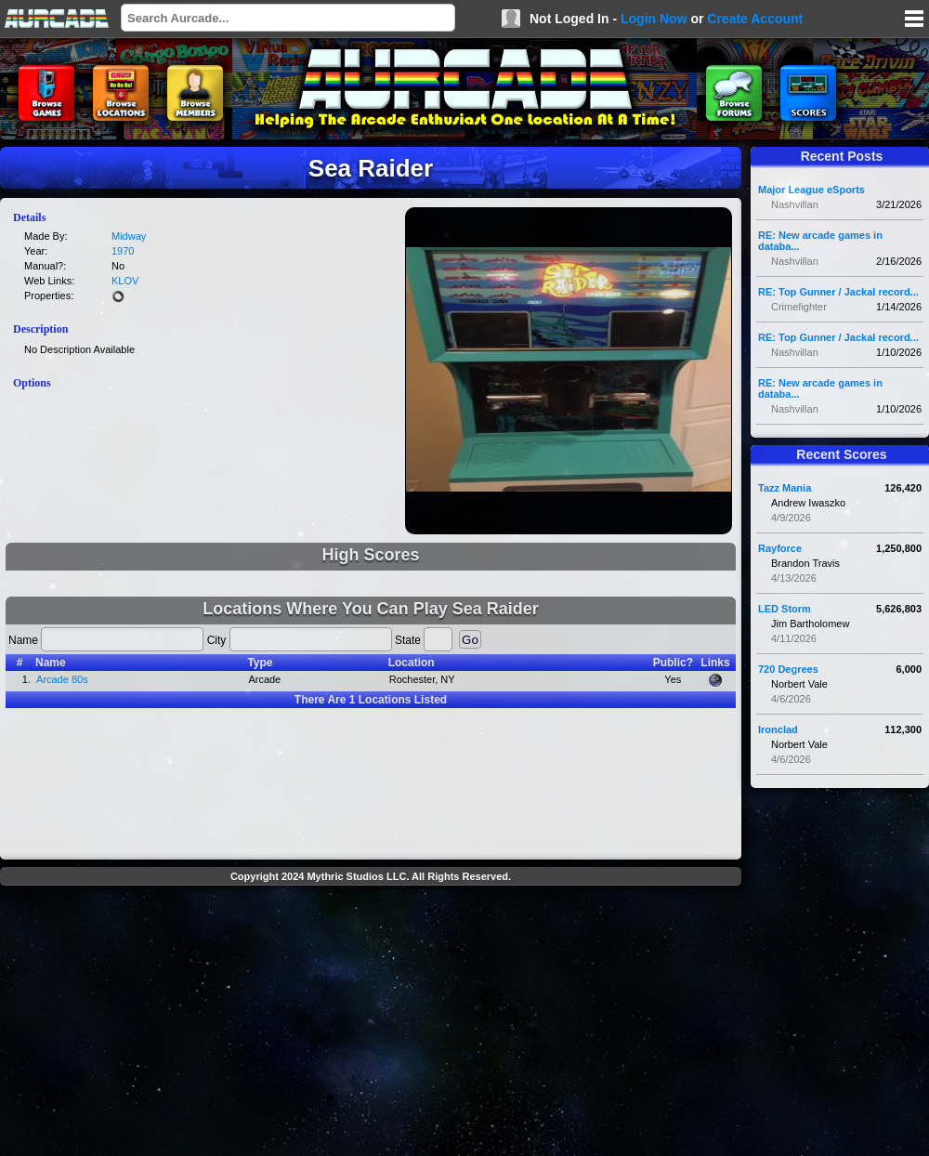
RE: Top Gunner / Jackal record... (838, 291)
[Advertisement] (370, 1023)
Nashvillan (794, 204)
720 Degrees (788, 669)
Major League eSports (811, 189)
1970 (122, 250)
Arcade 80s (62, 679)
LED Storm (784, 608)
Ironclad (778, 729)
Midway (128, 236)
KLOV (124, 280)
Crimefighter (799, 306)
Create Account (755, 18)
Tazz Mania (784, 487)
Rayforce (780, 548)
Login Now (654, 18)
